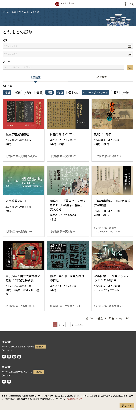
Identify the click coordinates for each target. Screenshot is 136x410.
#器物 (115, 92)
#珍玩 (60, 92)
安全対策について (74, 399)
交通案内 (39, 346)
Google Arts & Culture (19, 357)
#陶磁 (28, 92)
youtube (14, 357)
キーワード (9, 62)
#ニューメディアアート (95, 92)
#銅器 (49, 92)
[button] (125, 4)
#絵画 (17, 92)
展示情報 (16, 11)
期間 (5, 40)
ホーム (6, 11)
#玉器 (39, 92)
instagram (9, 357)
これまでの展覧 (31, 11)
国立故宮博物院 (65, 4)
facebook (4, 357)
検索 (130, 67)
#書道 (7, 92)
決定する (127, 405)
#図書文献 (73, 92)
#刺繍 (126, 92)
